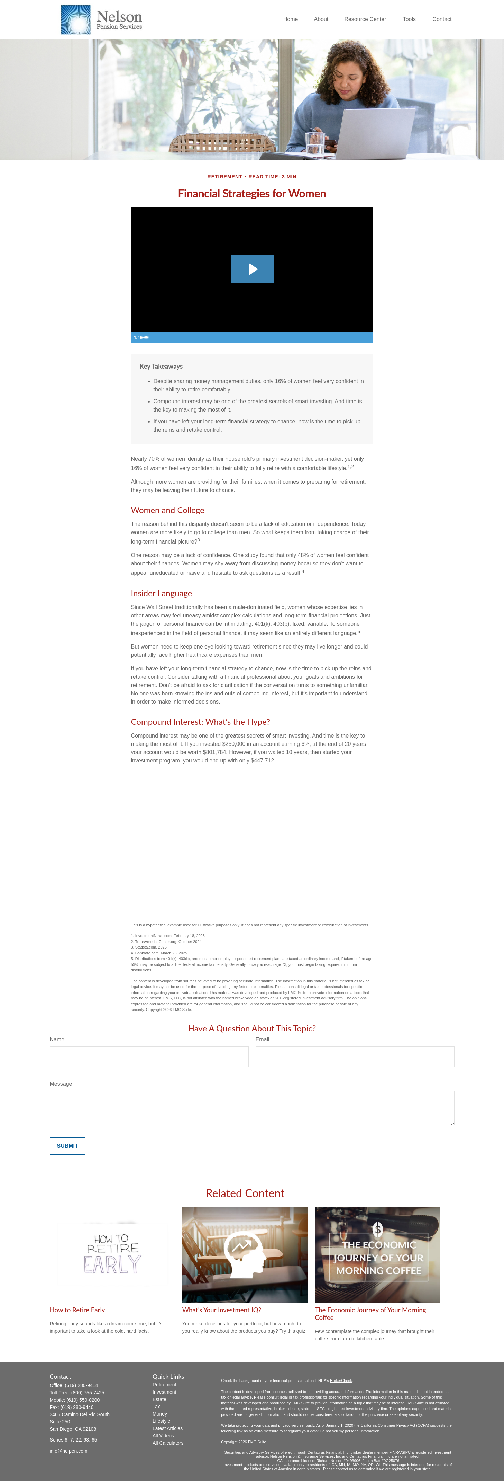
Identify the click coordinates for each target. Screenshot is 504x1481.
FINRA (395, 1452)
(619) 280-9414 (81, 1385)
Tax (156, 1406)
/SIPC (406, 1452)
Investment (164, 1392)
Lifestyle (161, 1421)
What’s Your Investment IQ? (221, 1310)
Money (160, 1414)
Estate (159, 1399)
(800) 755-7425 (87, 1392)
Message (61, 1084)
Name (57, 1039)
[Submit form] (67, 1146)
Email (262, 1039)
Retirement (164, 1384)
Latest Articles (168, 1428)
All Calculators (168, 1443)
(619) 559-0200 (83, 1400)
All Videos (163, 1435)
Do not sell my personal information (349, 1431)
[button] (291, 20)
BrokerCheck (341, 1380)
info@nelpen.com (69, 1451)
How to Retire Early (77, 1310)
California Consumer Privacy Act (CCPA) (394, 1425)
